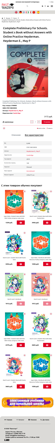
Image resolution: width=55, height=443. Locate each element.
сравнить (49, 128)
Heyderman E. (13, 110)
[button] (52, 46)
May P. (21, 110)
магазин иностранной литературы (27, 2)
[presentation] (4, 402)
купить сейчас (41, 128)
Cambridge (16, 113)
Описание (16, 135)
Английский (31, 171)
